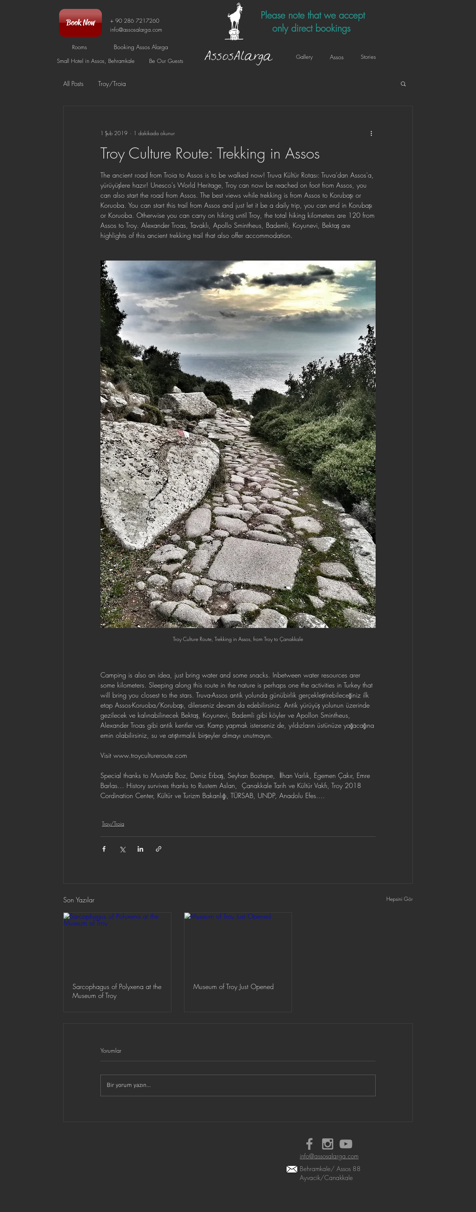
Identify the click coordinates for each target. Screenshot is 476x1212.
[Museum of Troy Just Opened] (238, 943)
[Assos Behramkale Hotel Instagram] (327, 1144)
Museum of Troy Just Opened (233, 986)
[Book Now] (80, 23)
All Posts (73, 83)
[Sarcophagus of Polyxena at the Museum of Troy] (117, 943)
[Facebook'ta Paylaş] (103, 848)
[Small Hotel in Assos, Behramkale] (96, 61)
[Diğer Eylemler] (371, 132)
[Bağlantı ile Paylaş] (158, 848)
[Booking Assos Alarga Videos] (346, 1144)
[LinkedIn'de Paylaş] (140, 848)
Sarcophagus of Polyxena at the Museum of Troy (117, 991)
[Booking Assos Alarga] (141, 47)
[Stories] (368, 57)
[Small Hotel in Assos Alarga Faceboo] (309, 1144)
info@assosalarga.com (136, 30)
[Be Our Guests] (166, 61)
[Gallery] (304, 57)
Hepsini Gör (399, 898)
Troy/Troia (112, 83)
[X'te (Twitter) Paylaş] (122, 848)
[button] (403, 83)
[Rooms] (79, 47)
